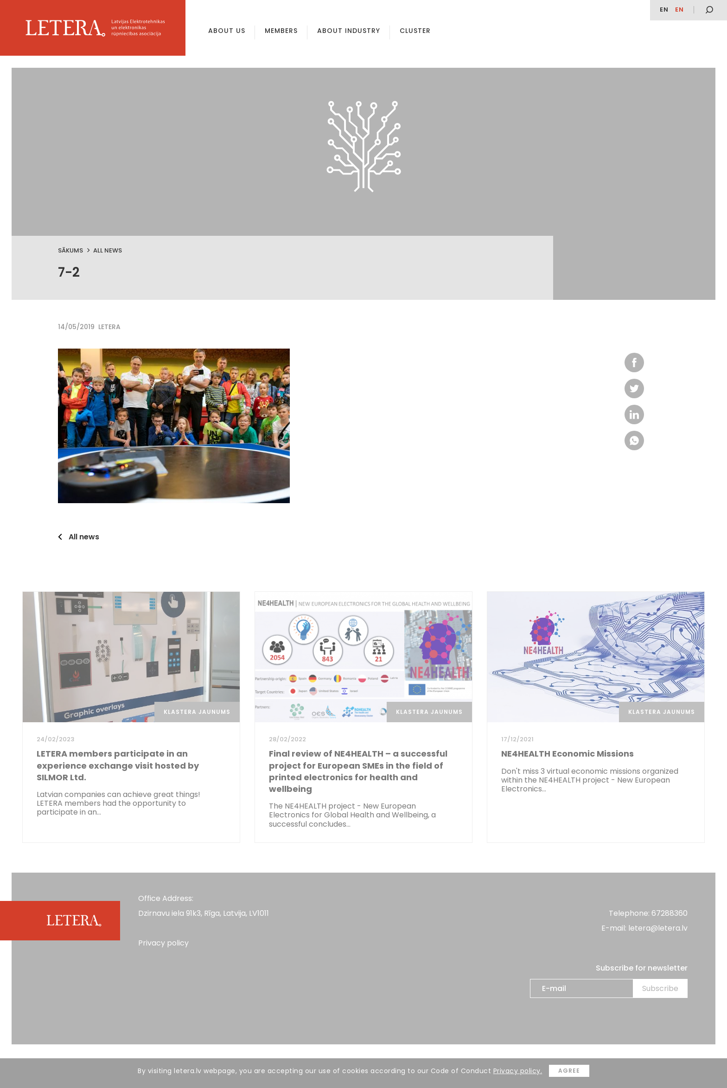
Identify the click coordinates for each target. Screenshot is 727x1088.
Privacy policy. (517, 1070)
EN (664, 9)
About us (226, 30)
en (679, 9)
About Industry (348, 30)
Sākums (70, 250)
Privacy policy (163, 943)
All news (107, 250)
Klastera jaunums (197, 712)
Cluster (415, 30)
